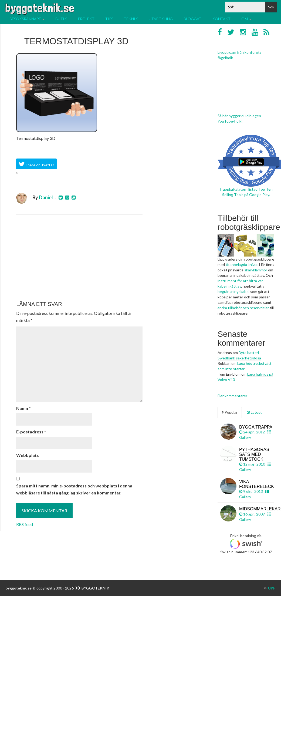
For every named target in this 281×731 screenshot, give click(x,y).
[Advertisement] (78, 258)
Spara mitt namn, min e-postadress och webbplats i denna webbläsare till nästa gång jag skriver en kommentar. (74, 489)
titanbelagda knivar (242, 264)
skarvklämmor (255, 270)
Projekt (86, 18)
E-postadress (31, 431)
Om (246, 18)
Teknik (131, 18)
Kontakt (221, 18)
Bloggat (192, 18)
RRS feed (24, 524)
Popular (230, 412)
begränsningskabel (233, 291)
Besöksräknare (27, 18)
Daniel (46, 197)
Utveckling (161, 18)
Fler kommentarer (232, 395)
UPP (270, 588)
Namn (23, 408)
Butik (61, 18)
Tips (109, 18)
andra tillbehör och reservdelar (243, 307)
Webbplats (27, 455)
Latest (254, 412)
